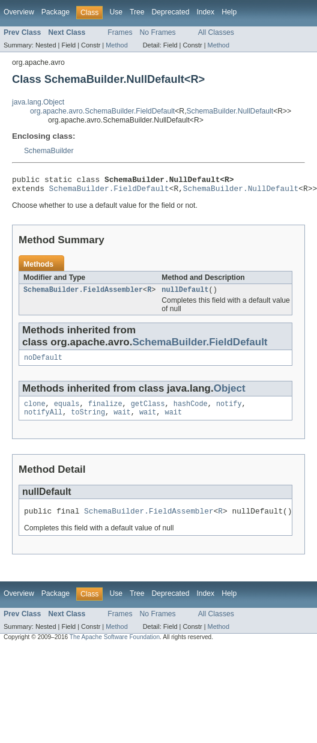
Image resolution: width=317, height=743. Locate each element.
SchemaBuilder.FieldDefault (109, 191)
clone (35, 411)
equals (67, 411)
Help (229, 12)
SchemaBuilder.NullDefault (230, 111)
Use (115, 12)
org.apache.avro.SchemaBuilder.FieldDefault (102, 111)
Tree (137, 12)
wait (121, 420)
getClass (148, 411)
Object (230, 394)
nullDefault (185, 294)
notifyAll (43, 420)
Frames (119, 32)
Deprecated (171, 12)
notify (229, 411)
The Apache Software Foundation (115, 647)
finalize (105, 411)
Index (205, 12)
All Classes (216, 32)
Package (55, 12)
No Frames (158, 32)
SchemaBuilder (48, 151)
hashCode (191, 411)
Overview (19, 12)
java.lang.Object (38, 102)
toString (88, 420)
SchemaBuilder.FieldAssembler (83, 294)
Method (116, 45)
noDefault (43, 363)
